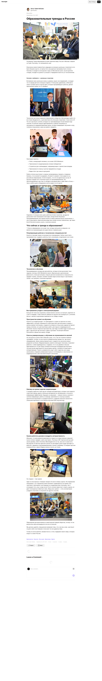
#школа (36, 539)
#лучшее (41, 539)
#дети (53, 539)
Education (29, 13)
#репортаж (30, 539)
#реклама (48, 539)
